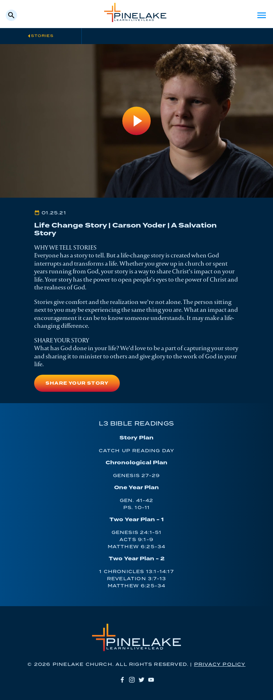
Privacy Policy (220, 664)
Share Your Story (77, 383)
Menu (261, 15)
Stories (42, 36)
